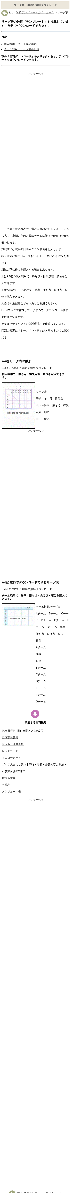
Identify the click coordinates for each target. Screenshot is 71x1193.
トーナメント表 (30, 330)
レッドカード (10, 751)
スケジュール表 (11, 791)
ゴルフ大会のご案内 (14, 764)
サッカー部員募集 (13, 744)
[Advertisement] (35, 113)
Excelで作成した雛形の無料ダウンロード (27, 367)
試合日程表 (8, 730)
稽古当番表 (8, 778)
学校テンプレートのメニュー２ (35, 12)
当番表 (6, 784)
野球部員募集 (10, 737)
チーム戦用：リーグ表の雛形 (21, 49)
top (7, 12)
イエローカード (11, 757)
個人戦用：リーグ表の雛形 (20, 43)
